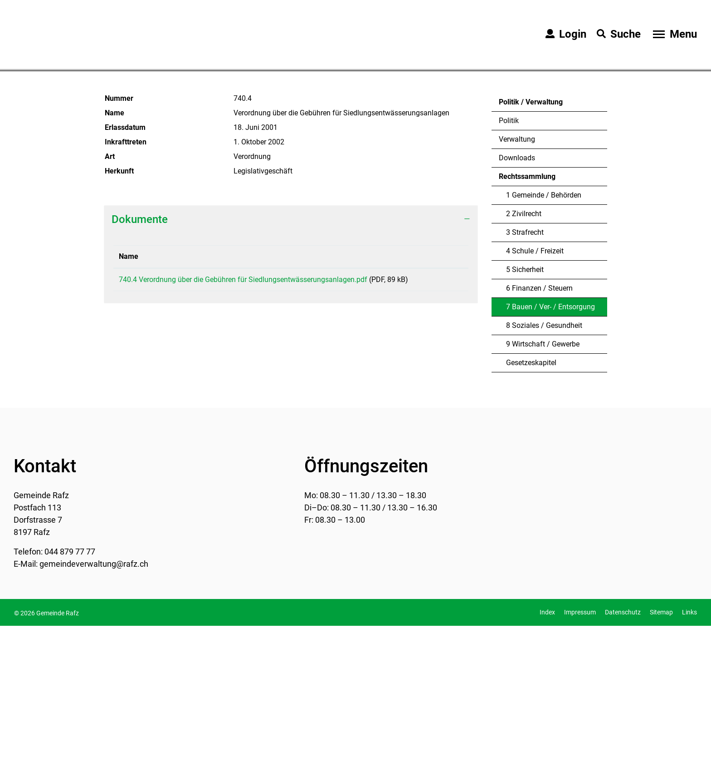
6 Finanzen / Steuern (539, 444)
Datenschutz (623, 768)
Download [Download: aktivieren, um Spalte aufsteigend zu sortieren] (441, 412)
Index (547, 768)
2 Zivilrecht (523, 370)
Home (112, 214)
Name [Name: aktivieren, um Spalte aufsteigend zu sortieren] (128, 412)
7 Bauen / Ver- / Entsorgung (550, 465)
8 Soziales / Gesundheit (544, 481)
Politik (509, 276)
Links (689, 768)
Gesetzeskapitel (531, 519)
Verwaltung (517, 295)
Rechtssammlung (527, 332)
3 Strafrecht (525, 388)
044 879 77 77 (69, 708)
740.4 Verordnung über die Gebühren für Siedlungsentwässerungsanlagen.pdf (243, 435)
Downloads (517, 314)
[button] (165, 214)
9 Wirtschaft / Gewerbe (543, 500)
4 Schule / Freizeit (535, 407)
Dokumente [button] (140, 375)
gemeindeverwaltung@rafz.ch (93, 720)
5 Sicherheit (525, 425)
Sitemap (661, 768)
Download (444, 436)
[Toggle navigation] (673, 34)
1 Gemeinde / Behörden (543, 351)
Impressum (580, 768)
